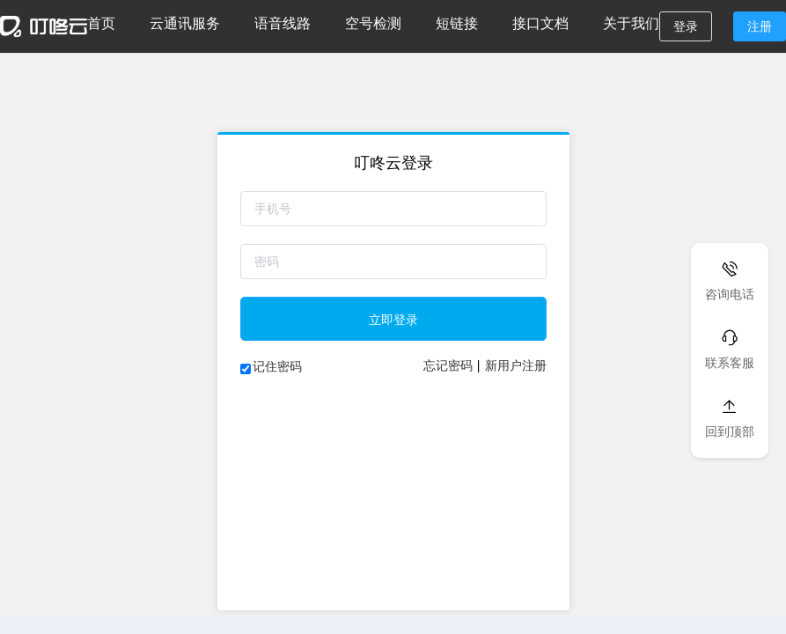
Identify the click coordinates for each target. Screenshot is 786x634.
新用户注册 (516, 365)
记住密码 (277, 366)
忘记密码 (448, 365)
